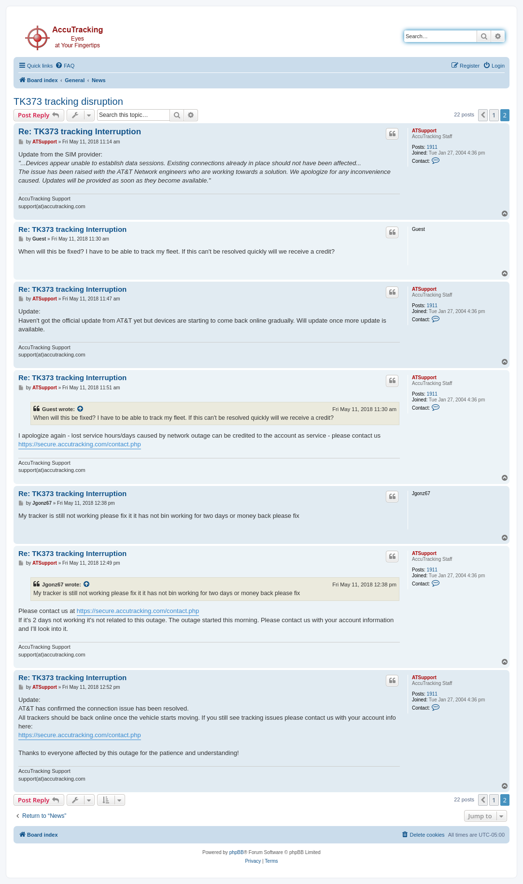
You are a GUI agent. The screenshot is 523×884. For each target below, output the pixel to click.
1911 (432, 147)
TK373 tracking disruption (68, 101)
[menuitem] (64, 65)
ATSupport (424, 130)
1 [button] (493, 115)
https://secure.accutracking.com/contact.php (79, 444)
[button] (483, 115)
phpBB (236, 852)
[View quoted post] (80, 409)
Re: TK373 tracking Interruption (79, 131)
